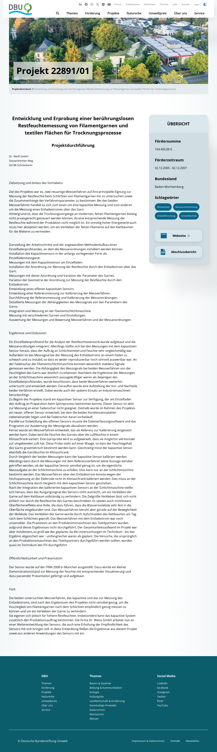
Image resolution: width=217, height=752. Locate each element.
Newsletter (149, 4)
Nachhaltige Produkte (103, 705)
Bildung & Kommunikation (106, 687)
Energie (94, 692)
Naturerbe (134, 13)
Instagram (163, 692)
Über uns (180, 13)
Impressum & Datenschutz (148, 741)
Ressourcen (97, 714)
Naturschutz (97, 710)
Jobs (175, 4)
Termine (164, 4)
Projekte (113, 13)
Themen (72, 13)
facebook (162, 687)
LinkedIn (162, 683)
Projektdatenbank (21, 89)
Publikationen (133, 4)
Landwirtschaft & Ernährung (107, 701)
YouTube (162, 705)
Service (199, 13)
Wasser (94, 718)
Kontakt (185, 4)
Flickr (160, 701)
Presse (117, 4)
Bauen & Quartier (100, 683)
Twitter (161, 696)
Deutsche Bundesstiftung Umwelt (44, 741)
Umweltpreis (158, 13)
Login (196, 4)
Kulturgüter (97, 696)
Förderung (92, 13)
